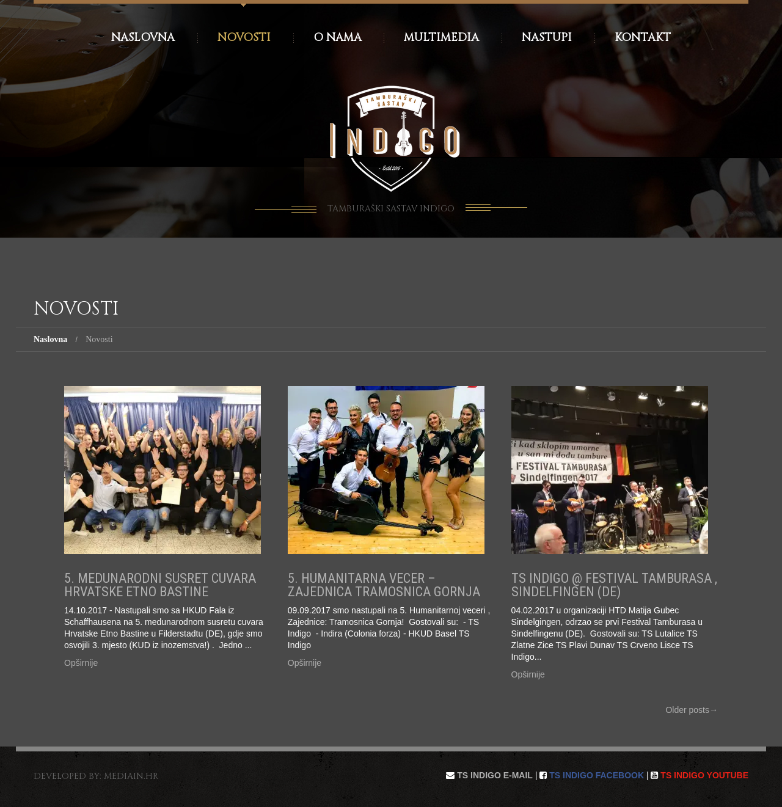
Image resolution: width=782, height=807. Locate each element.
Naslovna (143, 37)
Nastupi (547, 37)
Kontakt (643, 37)
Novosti (244, 37)
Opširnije (81, 663)
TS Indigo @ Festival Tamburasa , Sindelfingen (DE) (614, 585)
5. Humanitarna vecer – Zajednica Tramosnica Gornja (384, 585)
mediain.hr (131, 776)
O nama (337, 37)
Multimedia (441, 37)
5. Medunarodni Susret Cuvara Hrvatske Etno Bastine (160, 585)
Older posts (691, 710)
